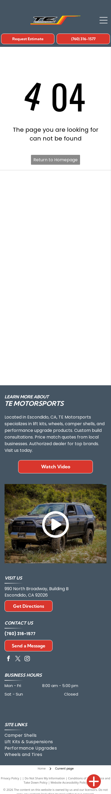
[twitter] (18, 659)
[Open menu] (104, 20)
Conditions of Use (80, 778)
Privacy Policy (10, 778)
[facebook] (9, 659)
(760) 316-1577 (20, 633)
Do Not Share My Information (45, 778)
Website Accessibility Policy (69, 782)
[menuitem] (27, 735)
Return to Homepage (55, 160)
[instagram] (27, 659)
